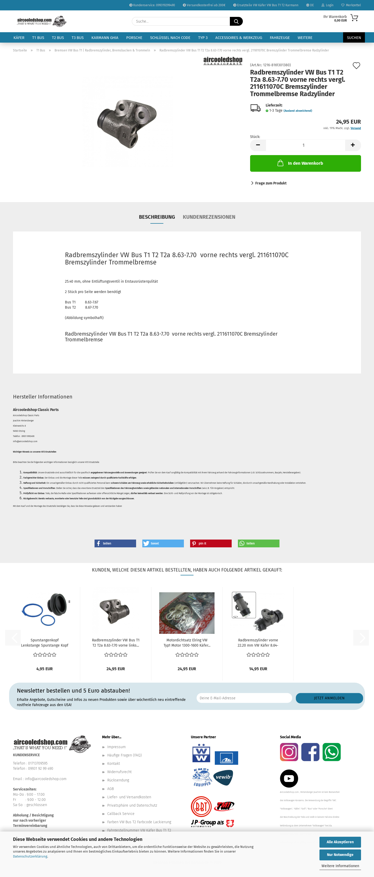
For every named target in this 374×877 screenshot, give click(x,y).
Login (327, 5)
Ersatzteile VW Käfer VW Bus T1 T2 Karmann (265, 5)
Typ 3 (203, 37)
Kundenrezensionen (209, 217)
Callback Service (121, 814)
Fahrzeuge (280, 37)
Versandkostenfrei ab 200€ (204, 5)
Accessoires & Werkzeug (238, 37)
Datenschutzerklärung (30, 856)
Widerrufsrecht (119, 772)
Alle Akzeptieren (340, 842)
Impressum (116, 747)
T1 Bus (38, 37)
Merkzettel (351, 5)
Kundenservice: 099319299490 (152, 5)
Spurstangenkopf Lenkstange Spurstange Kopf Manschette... (44, 643)
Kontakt (113, 763)
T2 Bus (58, 37)
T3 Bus (78, 37)
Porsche (134, 37)
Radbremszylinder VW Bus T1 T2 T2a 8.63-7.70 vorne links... (115, 643)
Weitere (305, 37)
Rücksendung (118, 780)
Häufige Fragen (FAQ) (124, 755)
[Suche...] (236, 21)
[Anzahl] (305, 145)
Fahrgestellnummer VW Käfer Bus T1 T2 (139, 830)
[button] (258, 145)
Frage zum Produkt (270, 183)
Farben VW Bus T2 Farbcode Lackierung (139, 822)
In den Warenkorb (299, 163)
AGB (110, 789)
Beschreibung (157, 217)
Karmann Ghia (104, 37)
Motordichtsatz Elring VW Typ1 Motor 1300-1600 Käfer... (187, 643)
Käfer (19, 37)
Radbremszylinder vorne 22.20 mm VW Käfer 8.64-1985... (258, 643)
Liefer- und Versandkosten (129, 797)
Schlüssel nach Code (170, 37)
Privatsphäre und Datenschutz (132, 805)
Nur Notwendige (340, 855)
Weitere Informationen (340, 866)
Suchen (354, 37)
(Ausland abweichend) (298, 110)
